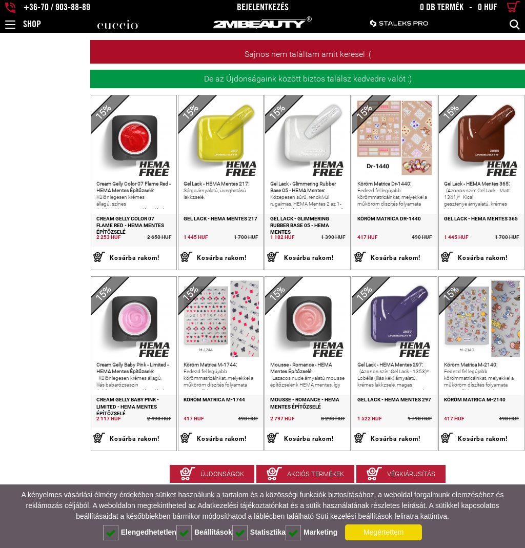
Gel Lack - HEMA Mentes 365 (463, 236)
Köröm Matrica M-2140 (457, 436)
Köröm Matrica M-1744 (142, 436)
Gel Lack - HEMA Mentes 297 (358, 436)
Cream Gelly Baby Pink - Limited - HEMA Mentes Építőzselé (49, 439)
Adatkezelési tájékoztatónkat (242, 505)
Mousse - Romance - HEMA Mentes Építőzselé (261, 439)
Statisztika (259, 532)
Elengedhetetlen (139, 532)
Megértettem (384, 532)
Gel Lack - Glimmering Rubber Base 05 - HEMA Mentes (255, 240)
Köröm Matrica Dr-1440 (353, 236)
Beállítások (204, 532)
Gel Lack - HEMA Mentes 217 (148, 236)
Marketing (311, 532)
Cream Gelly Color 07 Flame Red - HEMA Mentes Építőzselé (50, 240)
